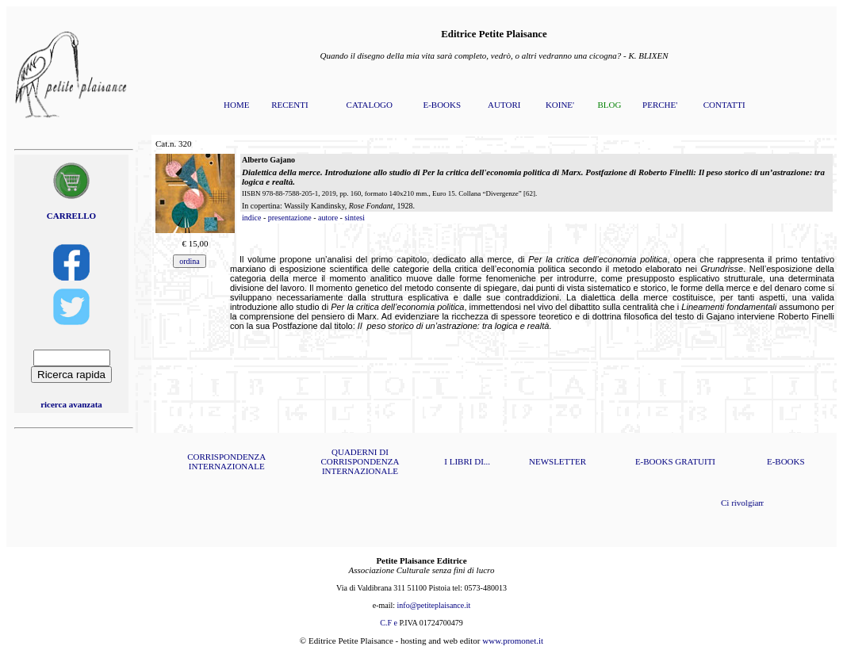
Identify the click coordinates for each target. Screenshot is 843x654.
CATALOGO (370, 104)
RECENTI (289, 104)
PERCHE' (659, 104)
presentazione (290, 217)
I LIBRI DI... (467, 461)
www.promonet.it (512, 640)
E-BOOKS (442, 104)
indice (251, 217)
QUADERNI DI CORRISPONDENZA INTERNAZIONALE (359, 461)
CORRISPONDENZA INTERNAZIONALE (226, 461)
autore (328, 217)
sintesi (354, 217)
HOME (236, 104)
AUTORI (504, 104)
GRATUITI (695, 461)
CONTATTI (724, 104)
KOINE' (560, 104)
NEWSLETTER (557, 461)
